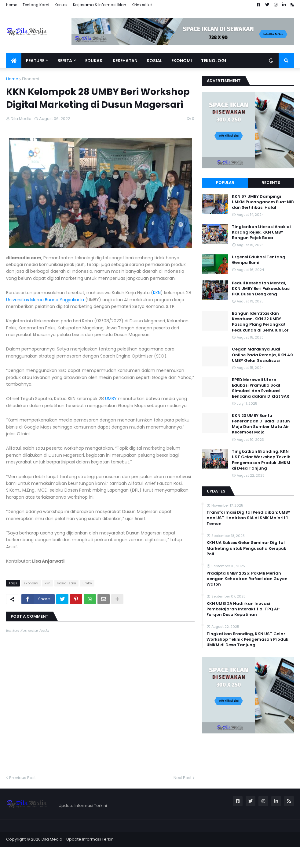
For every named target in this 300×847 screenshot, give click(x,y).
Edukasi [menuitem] (94, 61)
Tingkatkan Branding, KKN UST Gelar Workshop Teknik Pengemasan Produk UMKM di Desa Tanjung (261, 460)
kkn (47, 583)
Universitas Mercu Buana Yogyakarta (45, 300)
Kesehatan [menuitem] (125, 61)
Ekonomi (30, 79)
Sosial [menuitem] (154, 61)
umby (87, 583)
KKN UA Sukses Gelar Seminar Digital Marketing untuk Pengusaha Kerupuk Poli (246, 548)
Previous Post (22, 778)
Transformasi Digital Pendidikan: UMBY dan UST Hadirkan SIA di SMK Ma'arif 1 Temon (248, 518)
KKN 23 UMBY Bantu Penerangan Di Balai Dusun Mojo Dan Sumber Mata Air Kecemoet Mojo (261, 424)
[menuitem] (13, 60)
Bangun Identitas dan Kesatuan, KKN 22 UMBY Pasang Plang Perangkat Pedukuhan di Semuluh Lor (260, 322)
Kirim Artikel (142, 4)
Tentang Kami (36, 4)
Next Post (183, 778)
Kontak (61, 4)
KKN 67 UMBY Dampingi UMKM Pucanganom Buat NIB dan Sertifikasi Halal (263, 202)
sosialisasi (66, 583)
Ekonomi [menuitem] (181, 61)
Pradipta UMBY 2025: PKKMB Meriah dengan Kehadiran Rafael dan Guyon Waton (247, 579)
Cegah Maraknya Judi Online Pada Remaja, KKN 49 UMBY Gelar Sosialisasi (262, 355)
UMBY (111, 398)
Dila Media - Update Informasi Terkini (78, 839)
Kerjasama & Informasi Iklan (99, 4)
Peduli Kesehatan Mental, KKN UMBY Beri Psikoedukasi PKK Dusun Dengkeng (261, 288)
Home (11, 4)
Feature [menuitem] (35, 61)
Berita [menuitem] (64, 61)
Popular (225, 183)
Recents (271, 183)
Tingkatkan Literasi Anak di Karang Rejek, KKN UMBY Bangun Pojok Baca (261, 232)
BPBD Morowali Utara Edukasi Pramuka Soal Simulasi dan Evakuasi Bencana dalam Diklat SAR (260, 388)
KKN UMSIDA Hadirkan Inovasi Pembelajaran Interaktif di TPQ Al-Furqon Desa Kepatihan (243, 609)
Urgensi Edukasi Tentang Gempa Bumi (258, 259)
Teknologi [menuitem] (213, 61)
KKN (157, 293)
